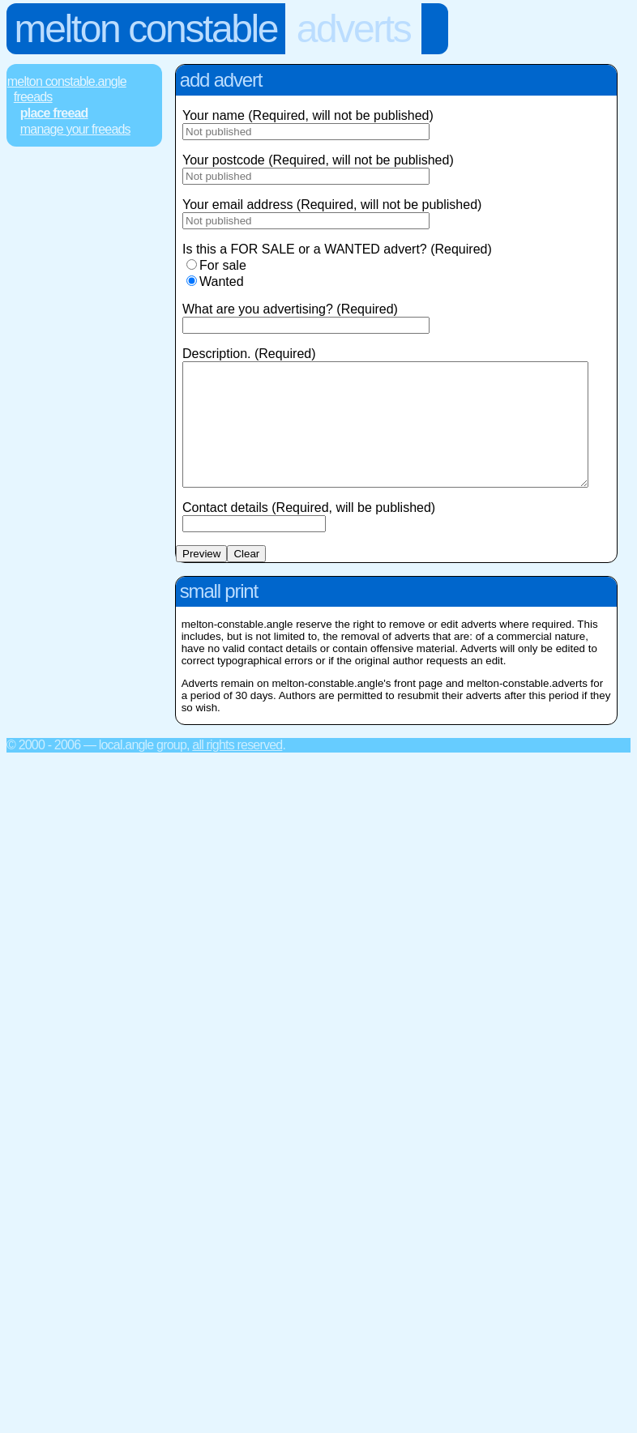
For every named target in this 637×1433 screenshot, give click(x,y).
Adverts (354, 28)
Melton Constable (146, 28)
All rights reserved (237, 769)
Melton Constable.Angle (66, 81)
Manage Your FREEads (75, 129)
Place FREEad (54, 113)
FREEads (33, 97)
